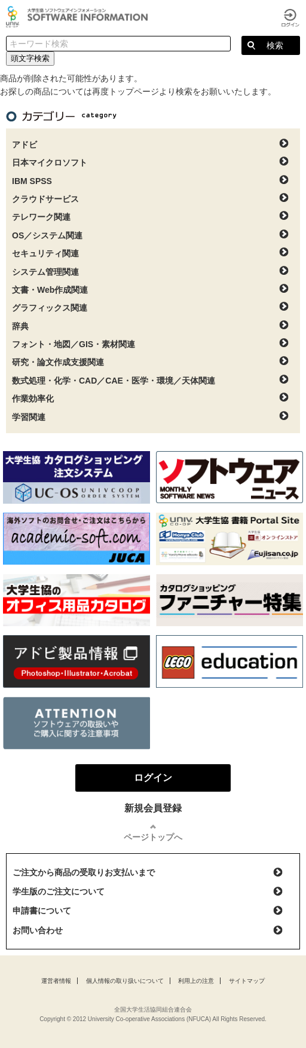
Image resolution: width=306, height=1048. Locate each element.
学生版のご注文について (59, 891)
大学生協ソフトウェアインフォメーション (79, 16)
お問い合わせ (38, 930)
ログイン (290, 18)
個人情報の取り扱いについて (125, 980)
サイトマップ (247, 980)
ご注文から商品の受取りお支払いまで (84, 872)
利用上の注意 (196, 980)
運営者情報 (56, 980)
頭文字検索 (30, 58)
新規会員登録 (153, 808)
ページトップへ (153, 837)
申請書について (42, 910)
